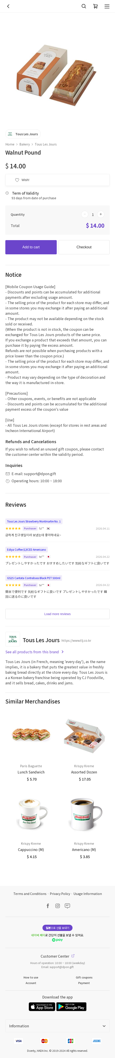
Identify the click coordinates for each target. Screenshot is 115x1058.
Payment (84, 983)
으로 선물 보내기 (57, 928)
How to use (31, 977)
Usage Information (87, 893)
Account (31, 983)
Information (57, 1025)
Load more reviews (57, 614)
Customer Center (58, 956)
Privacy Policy (60, 893)
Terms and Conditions (29, 893)
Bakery (24, 144)
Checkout (84, 247)
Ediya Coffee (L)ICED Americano (26, 549)
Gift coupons (84, 977)
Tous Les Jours (46, 144)
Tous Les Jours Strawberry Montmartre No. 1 (34, 521)
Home (9, 144)
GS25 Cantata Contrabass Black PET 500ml (33, 578)
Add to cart (31, 247)
